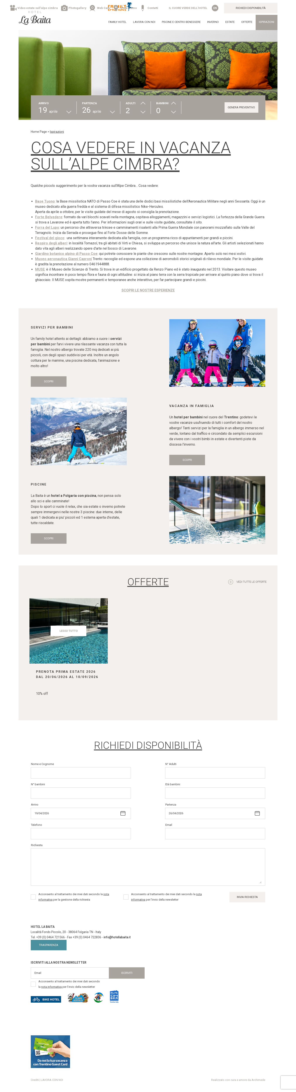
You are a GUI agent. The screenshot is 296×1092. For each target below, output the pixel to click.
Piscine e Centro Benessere (181, 22)
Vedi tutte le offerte (251, 581)
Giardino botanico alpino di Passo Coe (66, 254)
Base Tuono (45, 201)
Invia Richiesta (247, 897)
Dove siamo (129, 8)
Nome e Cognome (42, 764)
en (215, 8)
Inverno (213, 22)
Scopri (48, 381)
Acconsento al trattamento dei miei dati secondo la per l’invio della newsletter (166, 897)
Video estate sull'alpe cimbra (37, 8)
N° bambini (38, 784)
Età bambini (172, 784)
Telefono (36, 824)
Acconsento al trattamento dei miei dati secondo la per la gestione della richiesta (73, 897)
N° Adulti (170, 764)
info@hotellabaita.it (117, 937)
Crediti (35, 1080)
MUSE (40, 269)
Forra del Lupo (47, 227)
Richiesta (37, 845)
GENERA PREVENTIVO (241, 107)
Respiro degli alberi (51, 243)
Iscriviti (126, 972)
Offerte (246, 22)
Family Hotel (117, 22)
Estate (230, 22)
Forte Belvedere (48, 217)
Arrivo (34, 804)
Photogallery (77, 8)
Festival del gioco (49, 238)
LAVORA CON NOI (144, 22)
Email (168, 824)
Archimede (258, 1080)
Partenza (170, 804)
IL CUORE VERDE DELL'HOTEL (188, 8)
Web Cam (103, 8)
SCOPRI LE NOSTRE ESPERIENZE (148, 290)
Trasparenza (48, 945)
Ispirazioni (266, 22)
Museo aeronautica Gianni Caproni (63, 259)
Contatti (152, 8)
